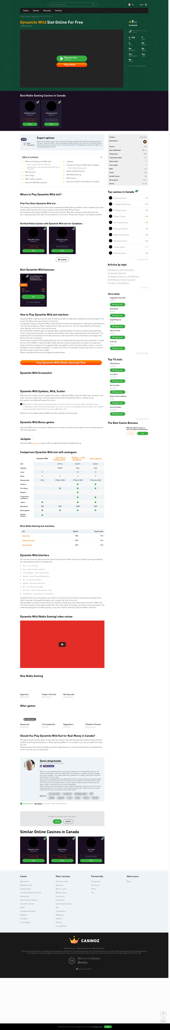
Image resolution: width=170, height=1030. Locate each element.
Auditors (59, 971)
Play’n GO (66, 779)
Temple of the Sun (28, 593)
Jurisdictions (61, 964)
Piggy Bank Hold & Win (134, 302)
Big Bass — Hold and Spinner (78, 511)
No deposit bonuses (27, 964)
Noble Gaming (25, 749)
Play (30, 128)
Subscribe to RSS (84, 1021)
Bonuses (47, 12)
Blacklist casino (26, 938)
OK (108, 1027)
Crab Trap (129, 350)
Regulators (60, 967)
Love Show (130, 384)
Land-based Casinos (63, 956)
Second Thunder (132, 420)
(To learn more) (98, 1026)
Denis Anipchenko (30, 157)
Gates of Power (131, 338)
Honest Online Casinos (28, 952)
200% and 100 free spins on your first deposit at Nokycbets (137, 442)
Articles (58, 12)
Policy (93, 941)
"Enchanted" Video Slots (117, 277)
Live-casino (60, 949)
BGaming (129, 304)
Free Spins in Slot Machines (118, 287)
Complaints (60, 952)
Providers (24, 971)
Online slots (24, 949)
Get (33, 309)
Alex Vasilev (38, 856)
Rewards (23, 967)
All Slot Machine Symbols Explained (121, 284)
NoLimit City (24, 779)
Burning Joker (27, 597)
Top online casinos (27, 956)
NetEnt (128, 352)
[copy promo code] (33, 124)
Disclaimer (95, 938)
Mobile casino (61, 945)
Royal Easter (130, 314)
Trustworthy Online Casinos (30, 945)
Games (36, 12)
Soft (57, 960)
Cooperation (95, 934)
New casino (24, 934)
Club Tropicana (95, 511)
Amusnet (45, 779)
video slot (37, 496)
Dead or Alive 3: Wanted (134, 408)
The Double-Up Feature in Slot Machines (123, 281)
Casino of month (62, 934)
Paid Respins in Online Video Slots (121, 274)
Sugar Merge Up (131, 326)
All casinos (62, 272)
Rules (22, 960)
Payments (59, 938)
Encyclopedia (25, 975)
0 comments (133, 27)
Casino (26, 12)
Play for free (29, 772)
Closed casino (25, 941)
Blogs (129, 934)
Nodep (23, 297)
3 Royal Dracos (131, 372)
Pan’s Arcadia (131, 396)
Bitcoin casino (61, 941)
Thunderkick (129, 399)
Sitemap (59, 975)
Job (92, 945)
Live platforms (61, 979)
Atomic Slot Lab (90, 779)
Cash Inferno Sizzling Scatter (59, 511)
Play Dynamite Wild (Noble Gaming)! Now (61, 375)
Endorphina (129, 375)
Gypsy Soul (26, 588)
